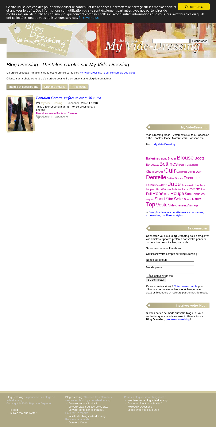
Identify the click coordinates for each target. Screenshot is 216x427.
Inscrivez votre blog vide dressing (147, 400)
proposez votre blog (177, 319)
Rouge (177, 193)
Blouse (185, 157)
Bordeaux (152, 164)
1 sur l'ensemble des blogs (119, 72)
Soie (178, 198)
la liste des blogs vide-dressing (87, 416)
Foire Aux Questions (140, 406)
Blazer (172, 158)
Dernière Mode (78, 422)
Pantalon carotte (46, 113)
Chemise (152, 171)
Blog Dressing (15, 397)
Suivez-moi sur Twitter (23, 413)
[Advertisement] (177, 89)
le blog (14, 409)
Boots (199, 158)
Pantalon (61, 113)
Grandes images (54, 86)
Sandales (198, 194)
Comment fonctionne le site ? (145, 403)
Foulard (150, 185)
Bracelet (182, 165)
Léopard (150, 189)
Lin (157, 189)
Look (163, 189)
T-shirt (196, 199)
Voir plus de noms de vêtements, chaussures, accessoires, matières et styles (175, 214)
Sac (188, 194)
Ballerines (153, 158)
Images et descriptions (23, 86)
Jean (163, 185)
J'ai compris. (194, 6)
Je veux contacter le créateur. (86, 409)
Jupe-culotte (188, 185)
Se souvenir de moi (161, 275)
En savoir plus (89, 17)
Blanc (164, 158)
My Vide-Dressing (90, 72)
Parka (185, 189)
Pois (203, 189)
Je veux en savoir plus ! (83, 403)
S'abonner (73, 103)
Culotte (191, 172)
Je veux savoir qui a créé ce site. (88, 406)
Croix (160, 172)
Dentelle (156, 177)
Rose (167, 194)
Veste (161, 204)
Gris (157, 185)
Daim (199, 171)
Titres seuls (78, 86)
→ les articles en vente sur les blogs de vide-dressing (47, 41)
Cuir (170, 170)
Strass (187, 199)
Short (159, 198)
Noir (169, 189)
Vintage (193, 205)
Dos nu (179, 178)
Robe (158, 193)
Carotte (72, 113)
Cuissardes (182, 172)
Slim (169, 199)
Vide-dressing (178, 205)
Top (150, 204)
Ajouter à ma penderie (54, 116)
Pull (149, 194)
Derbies (170, 178)
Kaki (197, 185)
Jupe (174, 184)
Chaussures (192, 165)
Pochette (194, 189)
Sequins (150, 199)
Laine (202, 185)
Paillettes (176, 189)
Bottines (168, 164)
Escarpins (192, 178)
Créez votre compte (185, 286)
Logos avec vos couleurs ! (143, 409)
